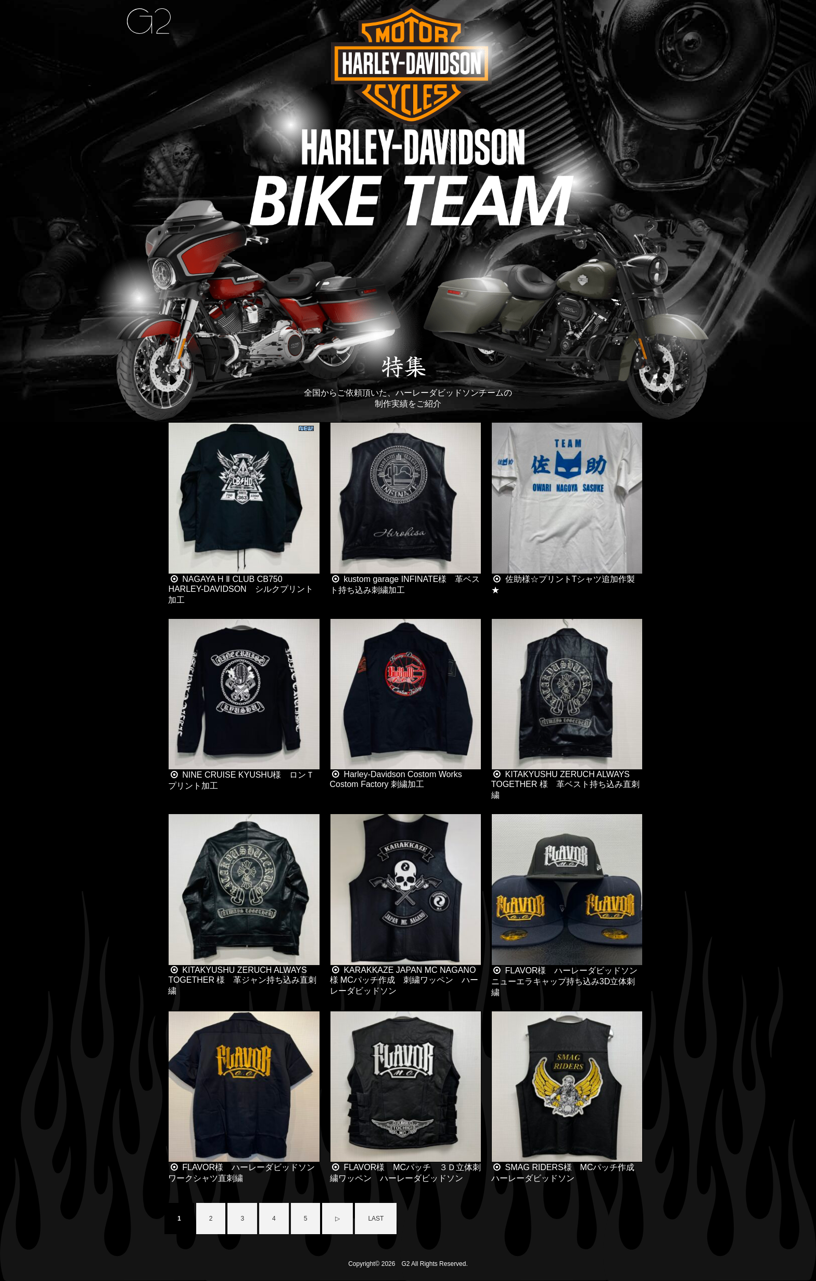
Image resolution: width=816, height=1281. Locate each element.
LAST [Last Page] (376, 1218)
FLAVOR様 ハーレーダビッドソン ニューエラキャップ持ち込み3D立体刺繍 (568, 981)
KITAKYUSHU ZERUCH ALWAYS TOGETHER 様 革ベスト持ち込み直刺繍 (565, 785)
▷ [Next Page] (337, 1218)
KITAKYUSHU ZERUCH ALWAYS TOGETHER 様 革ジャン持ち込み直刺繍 (242, 980)
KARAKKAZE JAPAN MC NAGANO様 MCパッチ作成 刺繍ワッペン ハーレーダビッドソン (404, 980)
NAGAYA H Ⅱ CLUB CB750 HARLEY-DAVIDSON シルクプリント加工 (240, 589)
